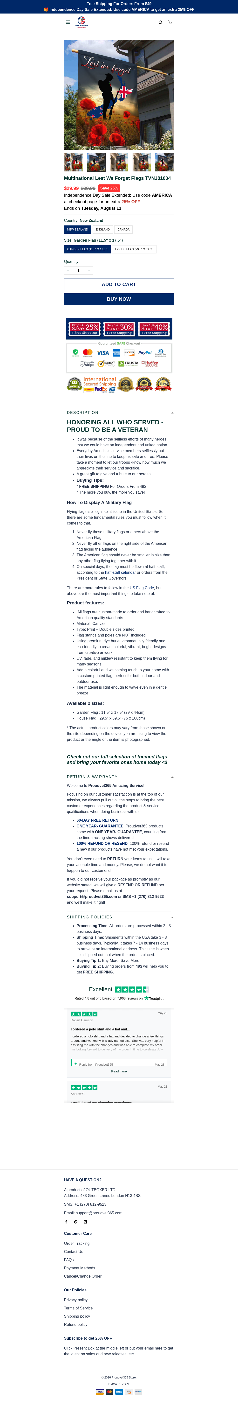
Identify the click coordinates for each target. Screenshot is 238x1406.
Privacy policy (76, 1300)
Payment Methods (79, 1268)
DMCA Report (119, 1384)
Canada (123, 229)
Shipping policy (77, 1316)
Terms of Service (78, 1308)
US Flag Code (142, 588)
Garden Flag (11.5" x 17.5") (98, 240)
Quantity (71, 261)
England (103, 229)
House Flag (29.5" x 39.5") (134, 249)
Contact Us (73, 1252)
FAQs (69, 1260)
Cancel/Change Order (83, 1276)
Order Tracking (77, 1243)
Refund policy (76, 1324)
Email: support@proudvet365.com (93, 1213)
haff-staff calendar (120, 572)
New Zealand (91, 220)
